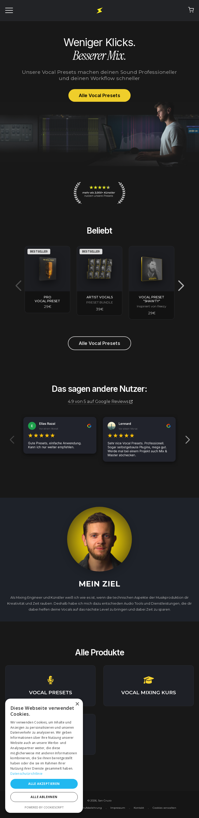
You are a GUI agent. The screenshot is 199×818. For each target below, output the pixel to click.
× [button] (77, 704)
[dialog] (44, 756)
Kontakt (139, 807)
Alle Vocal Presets (99, 95)
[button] (181, 286)
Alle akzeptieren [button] (44, 783)
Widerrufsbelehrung (88, 807)
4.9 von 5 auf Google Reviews (100, 401)
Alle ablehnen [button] (44, 797)
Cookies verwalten (164, 807)
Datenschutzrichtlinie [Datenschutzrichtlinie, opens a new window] (26, 773)
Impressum (117, 807)
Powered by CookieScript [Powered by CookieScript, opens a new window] (44, 807)
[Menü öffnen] (9, 10)
